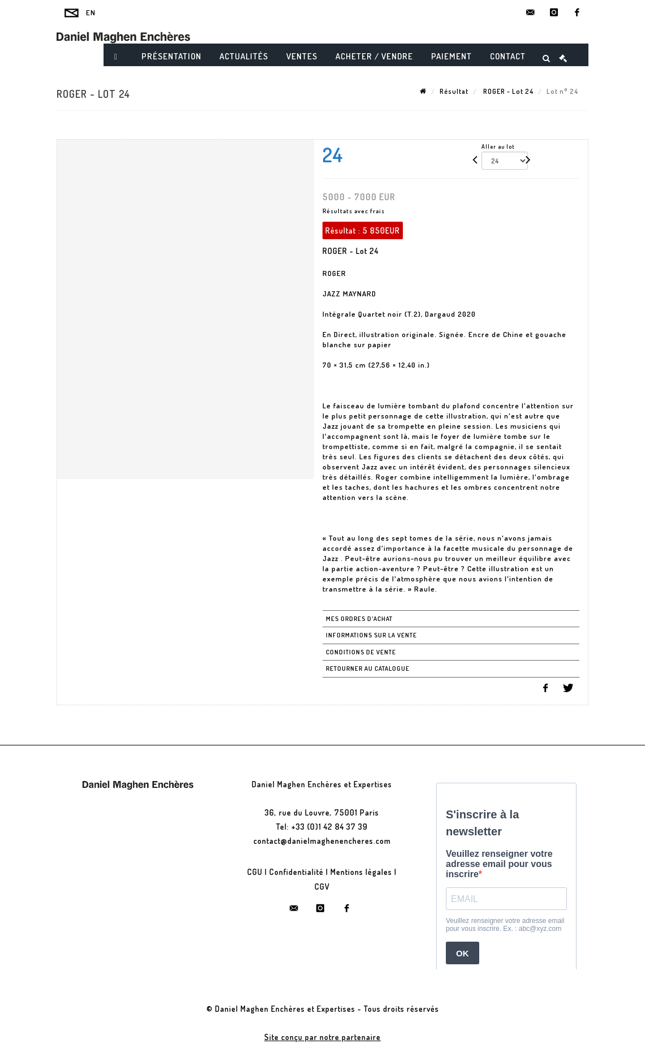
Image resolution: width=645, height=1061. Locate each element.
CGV (322, 886)
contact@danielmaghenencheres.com (322, 841)
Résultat (454, 91)
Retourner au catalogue (368, 668)
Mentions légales (361, 872)
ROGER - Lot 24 (507, 91)
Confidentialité (296, 872)
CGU (255, 872)
